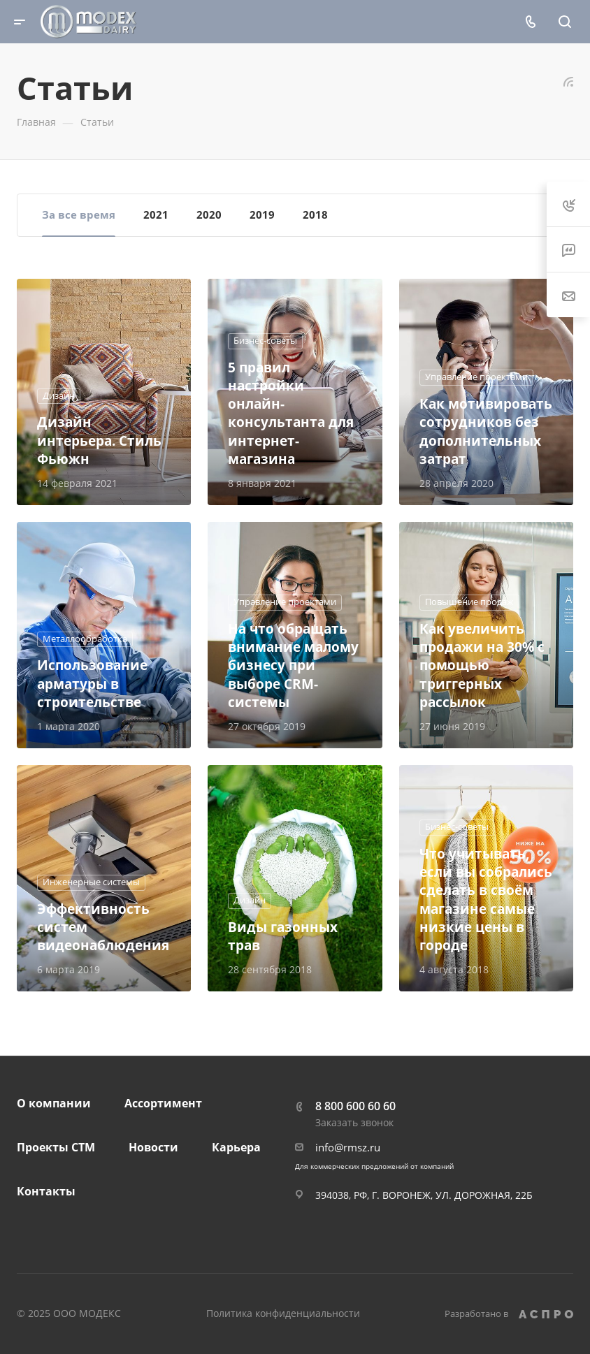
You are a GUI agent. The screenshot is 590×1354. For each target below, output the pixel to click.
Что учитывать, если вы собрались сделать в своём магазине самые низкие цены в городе (485, 899)
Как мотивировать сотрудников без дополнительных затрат (485, 431)
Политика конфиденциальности (283, 1313)
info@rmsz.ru (347, 1147)
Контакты (46, 1191)
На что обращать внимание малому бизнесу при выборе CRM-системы (293, 665)
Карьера (236, 1147)
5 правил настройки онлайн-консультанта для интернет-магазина (291, 413)
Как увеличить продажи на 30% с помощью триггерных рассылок (482, 665)
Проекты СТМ (56, 1147)
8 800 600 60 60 (355, 1106)
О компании (54, 1103)
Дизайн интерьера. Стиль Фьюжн (99, 439)
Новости (153, 1147)
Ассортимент (163, 1103)
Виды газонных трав (283, 935)
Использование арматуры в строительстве (92, 683)
